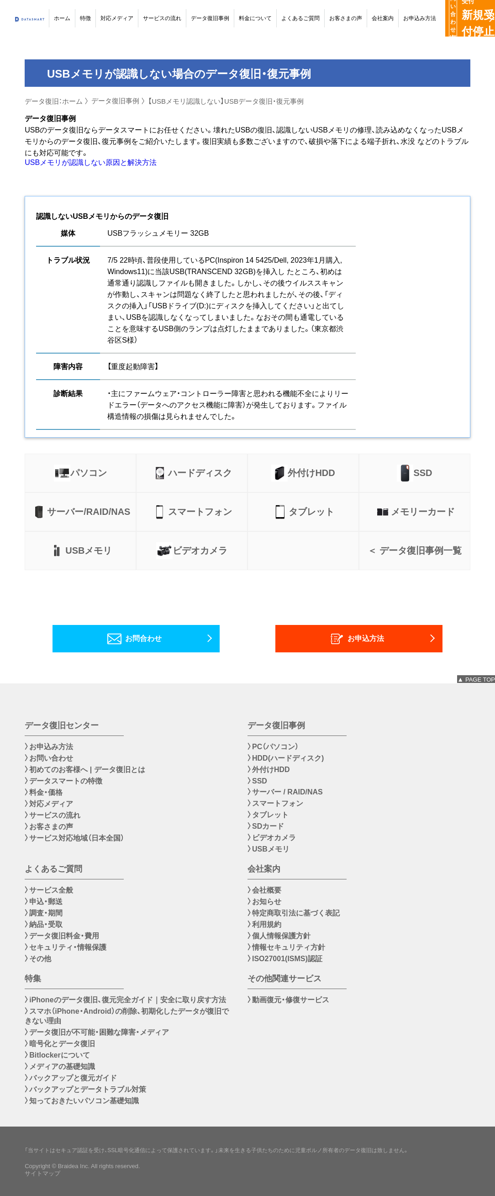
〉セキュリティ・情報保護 (65, 947)
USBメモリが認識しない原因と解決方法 (91, 162)
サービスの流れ (162, 18)
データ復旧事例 (210, 18)
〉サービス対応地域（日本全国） (74, 838)
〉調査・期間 (44, 913)
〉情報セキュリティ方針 (286, 947)
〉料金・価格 (44, 792)
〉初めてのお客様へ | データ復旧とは (85, 769)
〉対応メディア (49, 804)
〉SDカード (266, 826)
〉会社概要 (264, 890)
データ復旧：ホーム (54, 101)
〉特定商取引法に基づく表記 (294, 913)
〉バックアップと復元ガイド (71, 1078)
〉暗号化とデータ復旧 (60, 1044)
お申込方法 (360, 639)
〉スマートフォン (275, 803)
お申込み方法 (419, 18)
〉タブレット (268, 815)
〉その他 (38, 959)
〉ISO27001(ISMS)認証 (285, 959)
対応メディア (116, 18)
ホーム (62, 18)
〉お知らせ (264, 901)
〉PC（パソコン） (273, 747)
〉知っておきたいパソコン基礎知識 (82, 1101)
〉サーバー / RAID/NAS (285, 792)
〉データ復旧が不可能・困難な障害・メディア (97, 1032)
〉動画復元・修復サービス (288, 1000)
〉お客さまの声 (49, 827)
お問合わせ (138, 639)
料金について (255, 18)
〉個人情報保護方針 (279, 936)
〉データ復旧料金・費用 (62, 936)
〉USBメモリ (269, 849)
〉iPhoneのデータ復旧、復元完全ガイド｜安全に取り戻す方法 (125, 1000)
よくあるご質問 (300, 18)
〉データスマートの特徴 (63, 781)
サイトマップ (42, 1173)
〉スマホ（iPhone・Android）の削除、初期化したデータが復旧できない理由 (127, 1016)
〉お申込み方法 (49, 747)
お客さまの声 (345, 18)
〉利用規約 (264, 924)
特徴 (85, 18)
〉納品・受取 (44, 924)
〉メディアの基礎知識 (60, 1066)
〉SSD (257, 781)
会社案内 (383, 18)
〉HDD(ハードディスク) (286, 758)
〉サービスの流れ (52, 815)
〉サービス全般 (49, 890)
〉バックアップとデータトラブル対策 (85, 1089)
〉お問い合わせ (49, 758)
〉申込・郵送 (44, 901)
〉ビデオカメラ (272, 837)
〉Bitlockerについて (57, 1055)
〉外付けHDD (269, 769)
